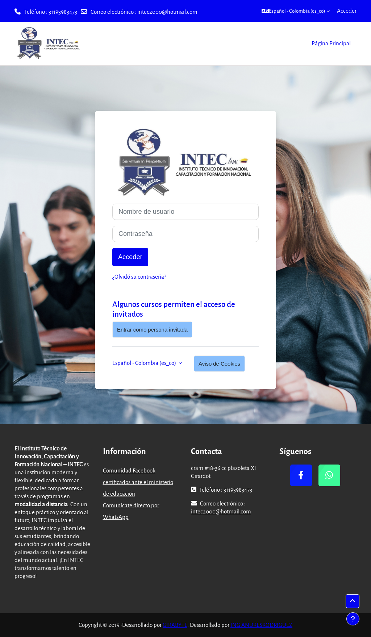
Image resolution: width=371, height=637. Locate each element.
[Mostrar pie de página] (352, 618)
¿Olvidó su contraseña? (139, 276)
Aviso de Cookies (219, 364)
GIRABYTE (175, 625)
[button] (295, 11)
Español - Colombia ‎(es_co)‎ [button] (144, 363)
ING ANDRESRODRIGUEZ (261, 625)
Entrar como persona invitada (152, 329)
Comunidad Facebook (129, 470)
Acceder (347, 10)
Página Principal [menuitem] (331, 43)
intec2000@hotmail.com (167, 12)
